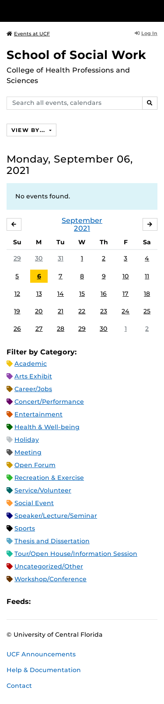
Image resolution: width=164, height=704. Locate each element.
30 (39, 258)
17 (125, 294)
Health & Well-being (47, 427)
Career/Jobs (33, 389)
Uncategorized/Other (48, 566)
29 (17, 258)
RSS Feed (71, 601)
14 (60, 294)
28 (60, 329)
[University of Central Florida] (66, 10)
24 (125, 311)
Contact (19, 686)
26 (17, 329)
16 (104, 294)
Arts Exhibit (33, 376)
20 (39, 311)
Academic (30, 364)
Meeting (28, 452)
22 (81, 311)
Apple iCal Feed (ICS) (42, 601)
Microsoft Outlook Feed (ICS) (56, 601)
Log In (146, 33)
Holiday (26, 440)
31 (60, 258)
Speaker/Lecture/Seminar (55, 516)
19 (17, 311)
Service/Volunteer (42, 490)
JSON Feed (101, 601)
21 (60, 311)
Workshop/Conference (50, 579)
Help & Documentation (44, 670)
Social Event (34, 503)
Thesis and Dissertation (52, 541)
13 (39, 294)
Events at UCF (28, 34)
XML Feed (86, 601)
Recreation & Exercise (49, 478)
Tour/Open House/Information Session (75, 554)
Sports (24, 528)
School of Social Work (76, 55)
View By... (29, 130)
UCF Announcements (41, 654)
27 (39, 329)
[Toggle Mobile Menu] (155, 10)
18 (147, 294)
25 (146, 311)
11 (147, 276)
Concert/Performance (49, 402)
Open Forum (35, 465)
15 (82, 294)
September (82, 220)
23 (103, 311)
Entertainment (38, 414)
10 (125, 276)
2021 (82, 228)
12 (17, 294)
